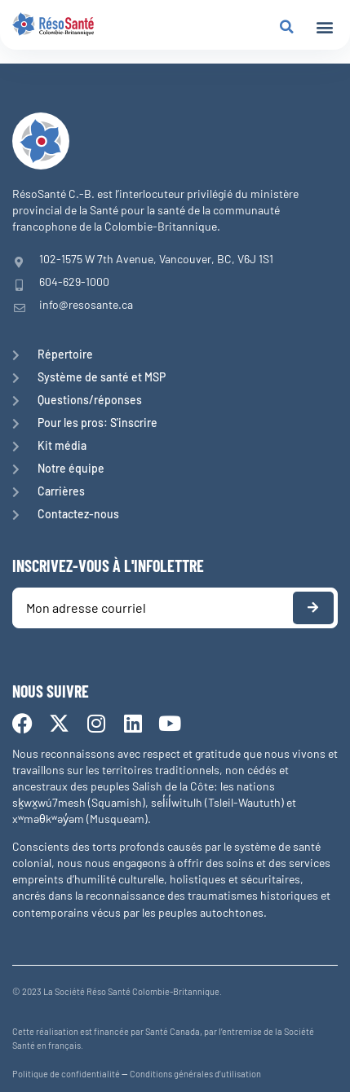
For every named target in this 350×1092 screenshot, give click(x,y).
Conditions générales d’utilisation (195, 1073)
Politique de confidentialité (66, 1073)
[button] (324, 27)
